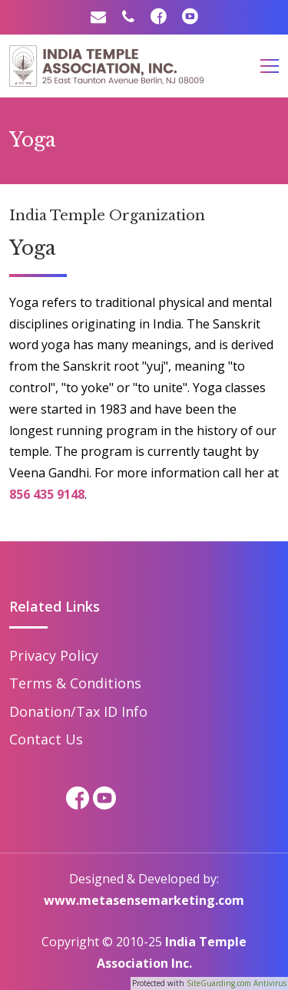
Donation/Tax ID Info (78, 711)
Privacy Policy (53, 655)
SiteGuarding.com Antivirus (236, 983)
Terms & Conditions (75, 683)
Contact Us (46, 739)
